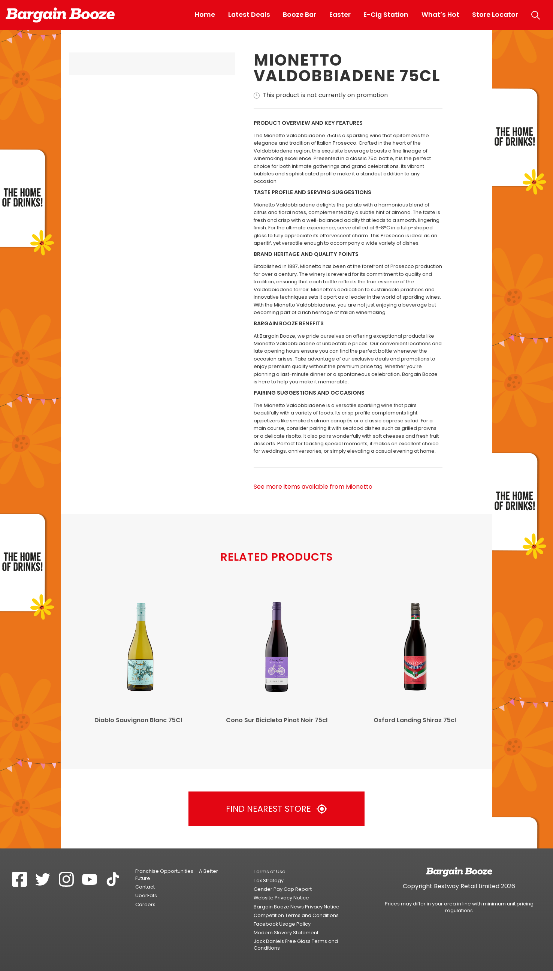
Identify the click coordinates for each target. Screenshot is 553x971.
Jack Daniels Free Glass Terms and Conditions (296, 944)
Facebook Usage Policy (282, 924)
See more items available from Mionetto (313, 487)
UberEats (146, 895)
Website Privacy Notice (281, 898)
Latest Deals (249, 14)
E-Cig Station (385, 14)
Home (205, 14)
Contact (145, 887)
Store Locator (495, 14)
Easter (340, 14)
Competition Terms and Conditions (296, 915)
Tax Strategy (269, 880)
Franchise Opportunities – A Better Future (176, 874)
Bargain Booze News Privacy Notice (296, 907)
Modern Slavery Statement (286, 932)
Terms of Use (269, 871)
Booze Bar (299, 14)
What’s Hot (440, 14)
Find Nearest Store (276, 809)
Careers (145, 904)
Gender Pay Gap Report (283, 889)
